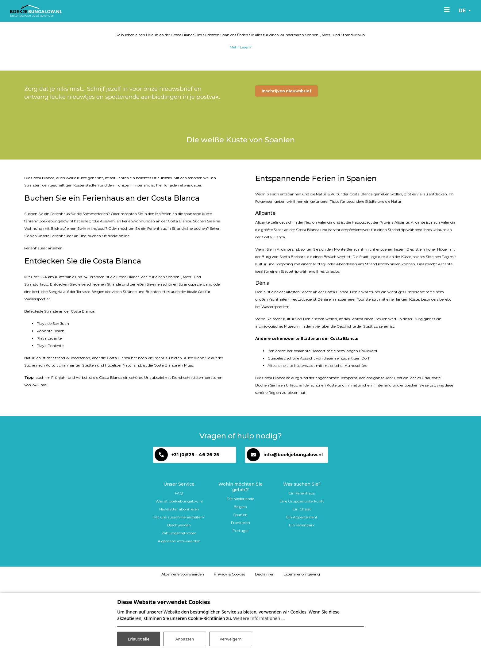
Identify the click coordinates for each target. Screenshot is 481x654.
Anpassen (184, 638)
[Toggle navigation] (445, 9)
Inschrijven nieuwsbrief (286, 137)
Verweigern (230, 638)
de (460, 10)
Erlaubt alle (138, 638)
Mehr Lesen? (241, 93)
